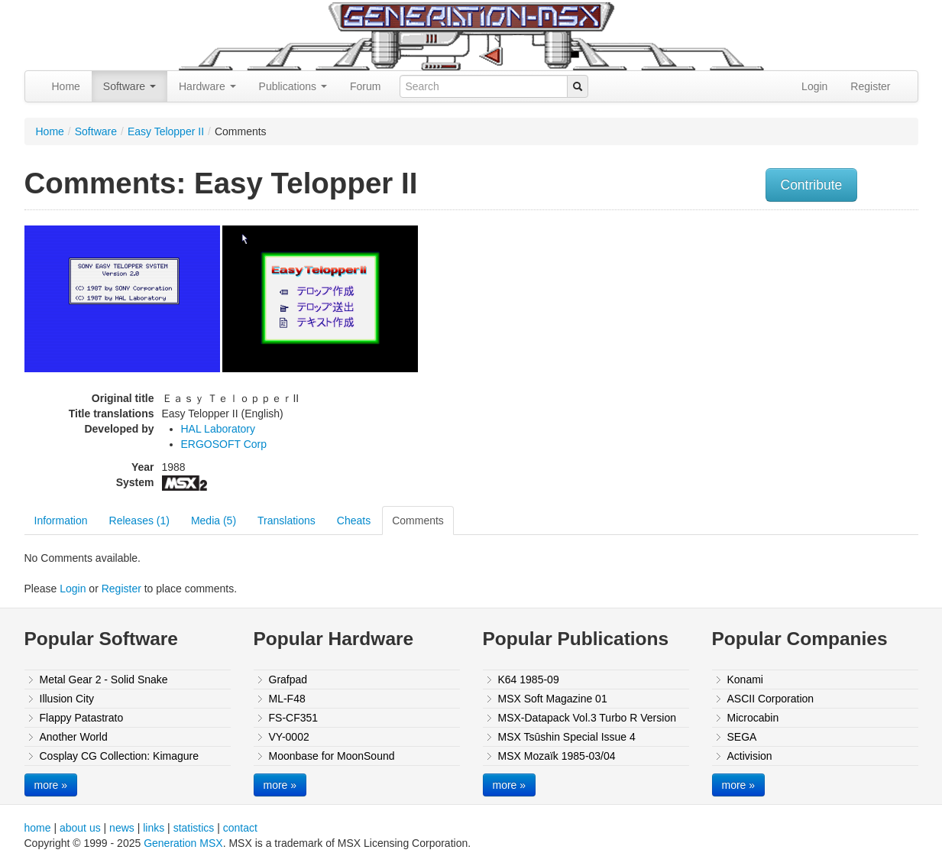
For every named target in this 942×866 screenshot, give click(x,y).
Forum (365, 86)
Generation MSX (183, 843)
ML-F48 (287, 698)
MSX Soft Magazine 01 (552, 698)
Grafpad (288, 679)
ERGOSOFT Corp (224, 444)
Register (870, 86)
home (37, 828)
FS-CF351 (294, 718)
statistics (194, 828)
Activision (749, 756)
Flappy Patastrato (82, 718)
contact (240, 828)
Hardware (207, 86)
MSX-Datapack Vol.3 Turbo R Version (587, 718)
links (153, 828)
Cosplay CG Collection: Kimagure (119, 756)
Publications (293, 86)
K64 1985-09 (528, 679)
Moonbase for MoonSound (332, 756)
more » (51, 785)
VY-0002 (289, 737)
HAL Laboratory (218, 429)
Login (814, 86)
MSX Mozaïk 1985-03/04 (557, 756)
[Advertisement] (764, 325)
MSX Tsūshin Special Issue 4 (567, 737)
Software (129, 86)
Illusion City (67, 698)
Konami (745, 679)
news (121, 828)
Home (66, 86)
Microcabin (753, 718)
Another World (74, 737)
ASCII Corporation (770, 698)
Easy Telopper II (166, 131)
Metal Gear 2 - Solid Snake (104, 679)
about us (80, 828)
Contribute (812, 185)
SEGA (742, 737)
